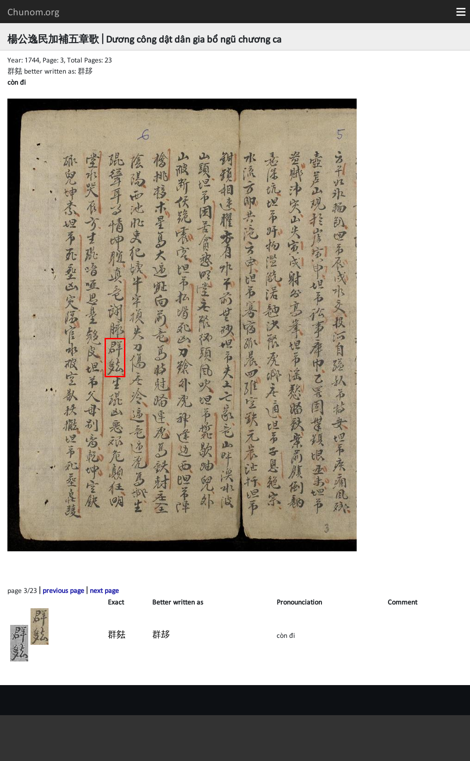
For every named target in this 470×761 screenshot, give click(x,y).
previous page (63, 590)
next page (104, 590)
